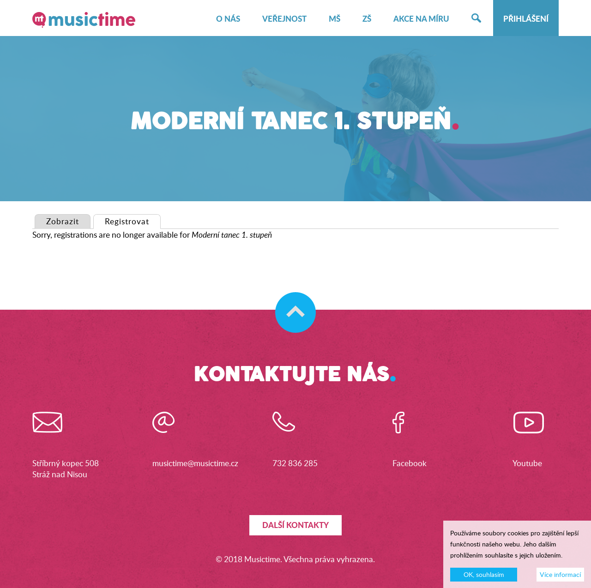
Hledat (476, 18)
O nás (228, 18)
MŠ (334, 18)
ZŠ (366, 18)
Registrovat (132, 221)
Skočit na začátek (291, 303)
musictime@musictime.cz (195, 463)
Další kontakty (295, 525)
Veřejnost (284, 18)
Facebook (409, 463)
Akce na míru (421, 18)
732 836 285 (295, 463)
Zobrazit (62, 221)
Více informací (560, 578)
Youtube (527, 463)
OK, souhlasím (484, 578)
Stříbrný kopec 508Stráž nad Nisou (65, 468)
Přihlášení (526, 18)
